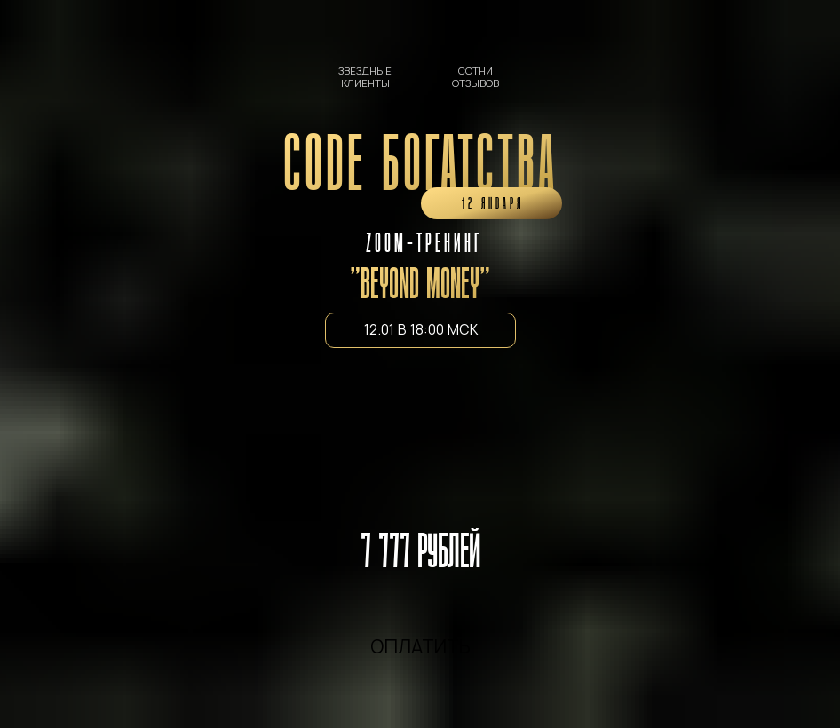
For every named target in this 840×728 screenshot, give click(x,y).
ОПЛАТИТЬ (420, 647)
